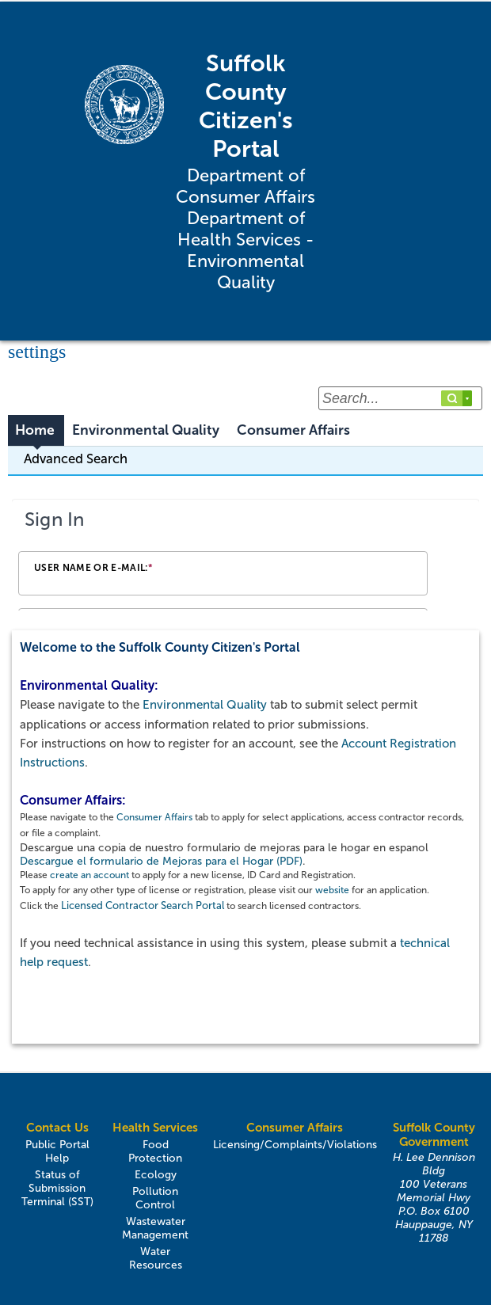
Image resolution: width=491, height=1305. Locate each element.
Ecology (156, 1174)
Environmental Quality (145, 430)
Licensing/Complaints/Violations (295, 1144)
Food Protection (155, 1151)
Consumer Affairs (293, 430)
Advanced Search (76, 458)
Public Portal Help (57, 1151)
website (332, 890)
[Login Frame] (245, 556)
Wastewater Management (155, 1228)
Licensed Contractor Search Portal (142, 905)
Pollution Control (155, 1198)
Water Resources (155, 1258)
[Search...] (400, 398)
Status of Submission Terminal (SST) (57, 1188)
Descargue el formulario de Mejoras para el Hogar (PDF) (161, 861)
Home (35, 430)
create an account (89, 875)
